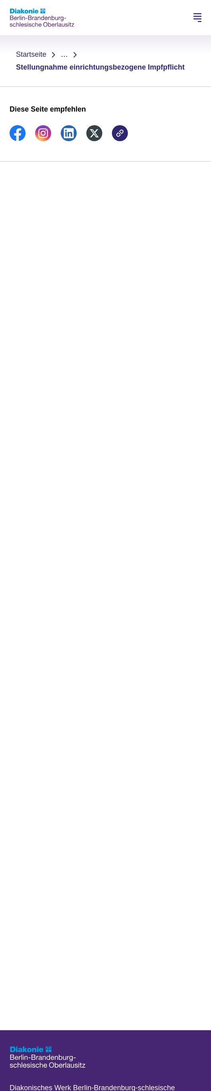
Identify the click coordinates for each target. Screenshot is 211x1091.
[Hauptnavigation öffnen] (197, 17)
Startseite (31, 54)
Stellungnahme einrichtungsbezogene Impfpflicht (100, 67)
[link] (18, 139)
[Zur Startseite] (42, 17)
